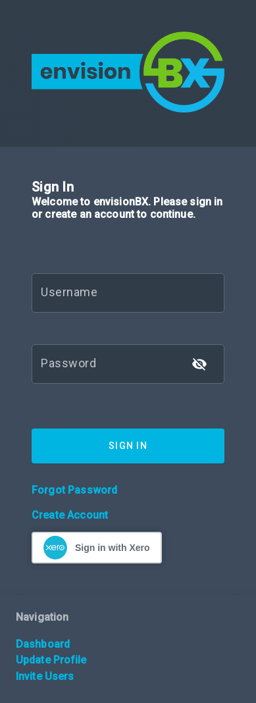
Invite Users (45, 676)
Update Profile (51, 660)
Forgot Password (74, 490)
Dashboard (43, 644)
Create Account (70, 515)
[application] (252, 699)
